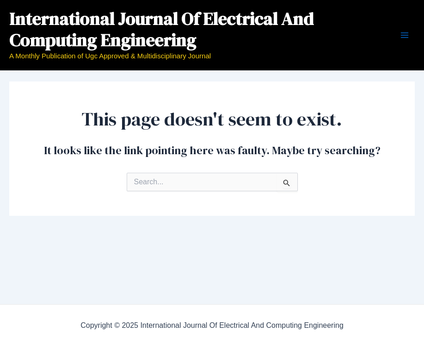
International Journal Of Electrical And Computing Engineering (161, 29)
